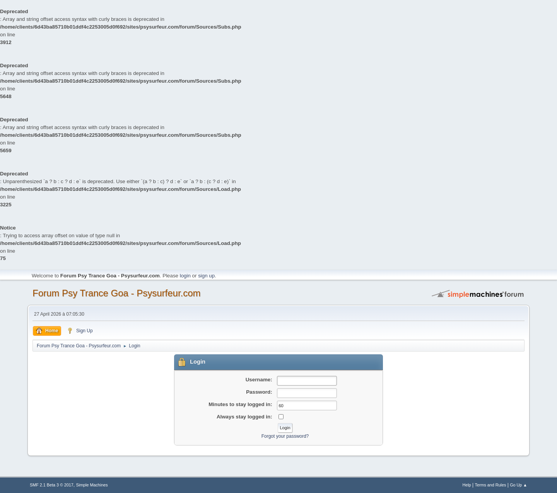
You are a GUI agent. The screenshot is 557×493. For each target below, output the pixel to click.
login (185, 276)
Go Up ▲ (518, 485)
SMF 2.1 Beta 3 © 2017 (51, 485)
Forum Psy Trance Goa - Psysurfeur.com (116, 293)
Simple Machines (92, 485)
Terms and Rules (490, 485)
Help (467, 485)
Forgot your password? (285, 436)
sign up (206, 276)
